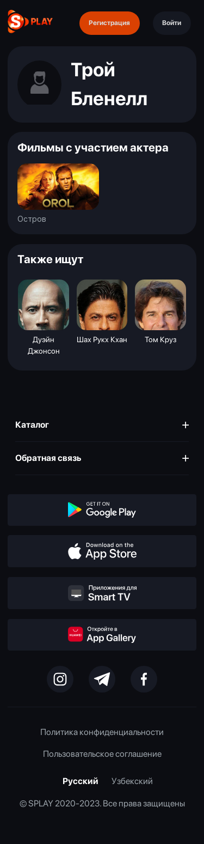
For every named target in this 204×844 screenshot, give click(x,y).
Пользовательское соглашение (102, 754)
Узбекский (132, 781)
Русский (80, 781)
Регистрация (109, 23)
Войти (171, 23)
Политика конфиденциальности (102, 732)
